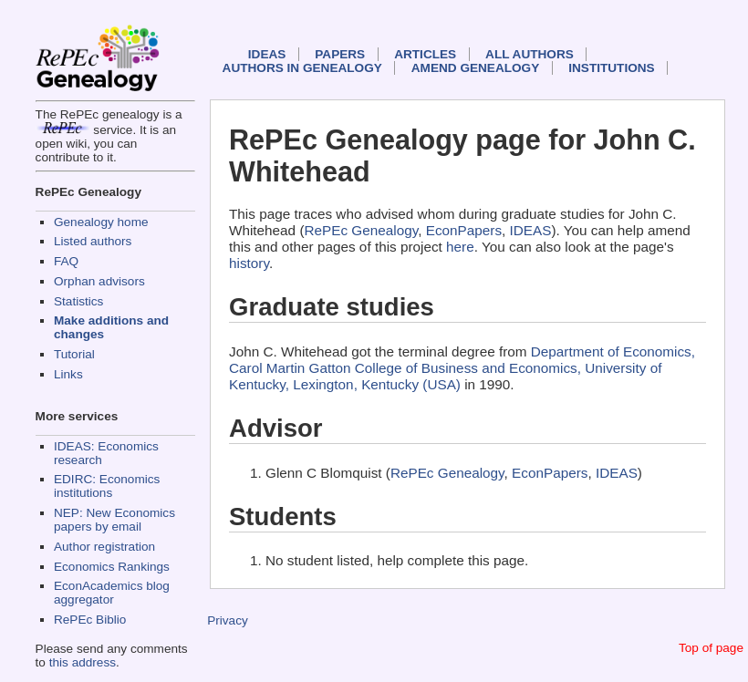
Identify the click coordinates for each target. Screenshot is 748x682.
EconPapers (464, 230)
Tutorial (74, 354)
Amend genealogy (475, 68)
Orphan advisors (99, 281)
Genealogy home (101, 222)
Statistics (78, 301)
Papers (340, 54)
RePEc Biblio (90, 619)
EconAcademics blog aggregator (112, 592)
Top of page (711, 648)
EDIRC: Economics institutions (107, 486)
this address (82, 662)
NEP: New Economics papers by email (114, 519)
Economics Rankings (112, 567)
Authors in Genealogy (302, 68)
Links (68, 374)
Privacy (227, 620)
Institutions (611, 68)
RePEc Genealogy (361, 230)
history (249, 263)
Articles (425, 54)
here (460, 246)
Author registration (104, 546)
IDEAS (267, 54)
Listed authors (92, 241)
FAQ (66, 261)
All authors (529, 54)
